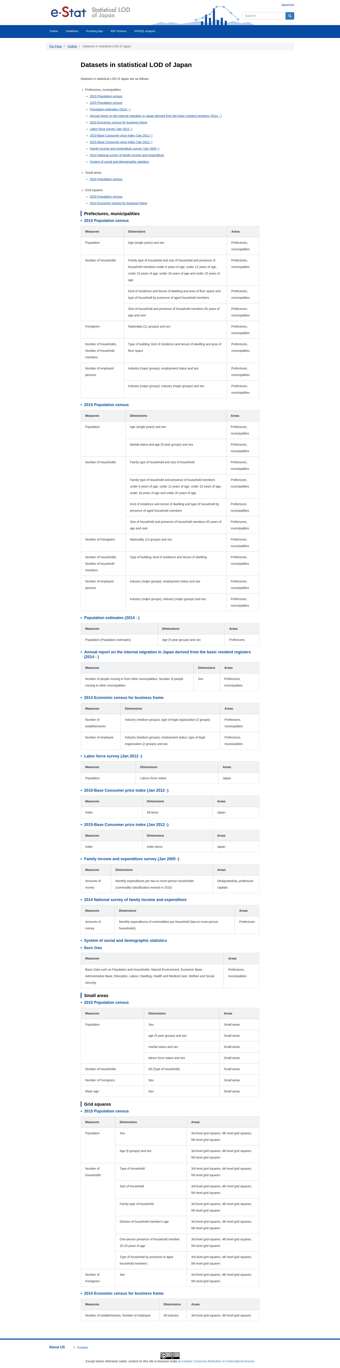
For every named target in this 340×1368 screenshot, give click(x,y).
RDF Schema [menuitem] (118, 31)
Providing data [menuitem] (94, 31)
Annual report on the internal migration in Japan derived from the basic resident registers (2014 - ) (156, 116)
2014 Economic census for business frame (118, 122)
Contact (82, 1347)
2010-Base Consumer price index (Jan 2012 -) (121, 135)
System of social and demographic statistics (119, 161)
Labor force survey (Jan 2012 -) (111, 129)
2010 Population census (106, 96)
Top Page (55, 46)
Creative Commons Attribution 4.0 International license (217, 1361)
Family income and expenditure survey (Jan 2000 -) (124, 148)
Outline (72, 46)
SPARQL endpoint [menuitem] (144, 31)
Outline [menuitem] (54, 31)
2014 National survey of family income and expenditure (127, 155)
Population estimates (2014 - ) (110, 109)
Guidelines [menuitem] (72, 31)
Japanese (287, 4)
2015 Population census (106, 103)
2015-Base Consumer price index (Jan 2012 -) (121, 142)
